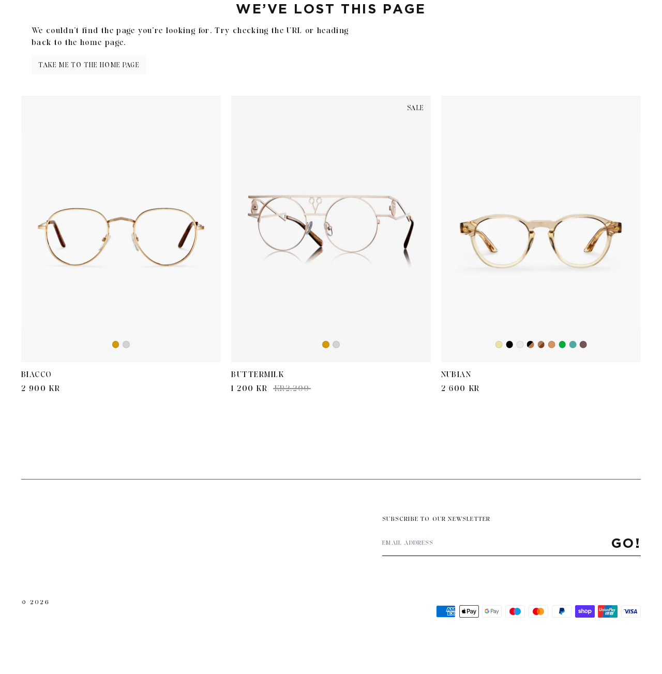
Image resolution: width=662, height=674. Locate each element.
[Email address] (496, 543)
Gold (116, 345)
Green (562, 345)
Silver (126, 345)
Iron (573, 345)
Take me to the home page (88, 65)
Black (509, 345)
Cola (552, 345)
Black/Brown (530, 345)
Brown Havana (541, 345)
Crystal (520, 345)
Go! (626, 542)
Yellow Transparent (499, 345)
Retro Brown (583, 345)
